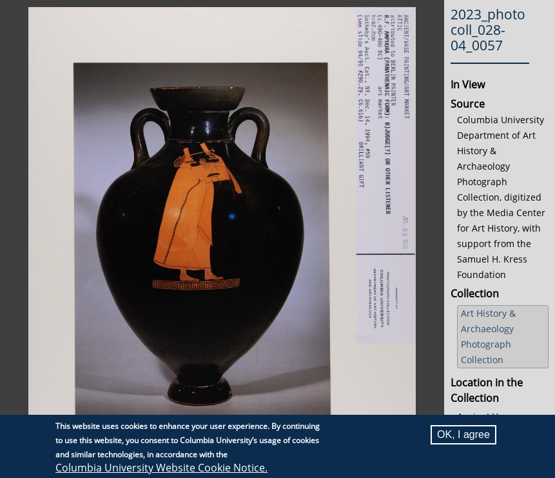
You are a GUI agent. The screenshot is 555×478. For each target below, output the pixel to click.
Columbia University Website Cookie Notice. (161, 468)
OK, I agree (463, 434)
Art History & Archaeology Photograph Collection (488, 336)
